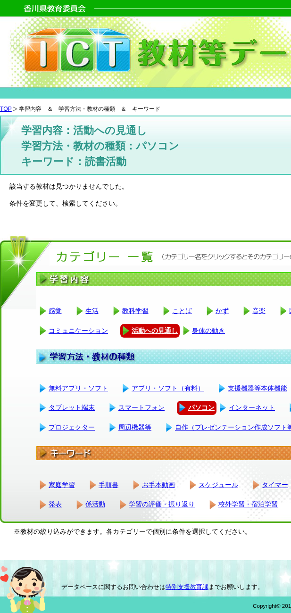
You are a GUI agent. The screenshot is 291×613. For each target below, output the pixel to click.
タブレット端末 (72, 407)
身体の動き (208, 330)
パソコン (201, 407)
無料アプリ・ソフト (78, 388)
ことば (182, 311)
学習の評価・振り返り (162, 504)
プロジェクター (72, 427)
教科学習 (135, 311)
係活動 (95, 504)
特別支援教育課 (187, 586)
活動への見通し (155, 330)
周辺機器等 (134, 427)
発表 (55, 504)
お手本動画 (158, 485)
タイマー (275, 485)
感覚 (55, 311)
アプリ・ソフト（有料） (168, 388)
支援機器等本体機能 (257, 388)
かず (222, 311)
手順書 (108, 485)
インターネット (252, 407)
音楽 (259, 311)
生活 (92, 311)
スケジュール (218, 485)
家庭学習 (62, 485)
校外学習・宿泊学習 (248, 504)
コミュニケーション (78, 330)
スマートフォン (141, 407)
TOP (6, 109)
